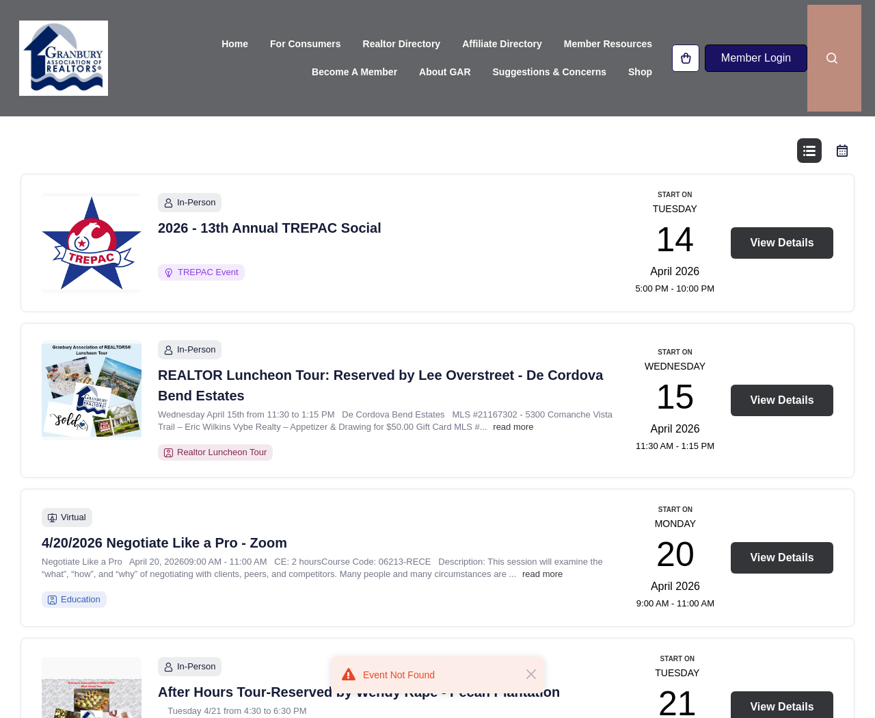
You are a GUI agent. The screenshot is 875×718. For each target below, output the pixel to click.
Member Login (755, 60)
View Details (781, 279)
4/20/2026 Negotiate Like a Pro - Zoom (164, 579)
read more (513, 464)
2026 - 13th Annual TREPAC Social (269, 264)
